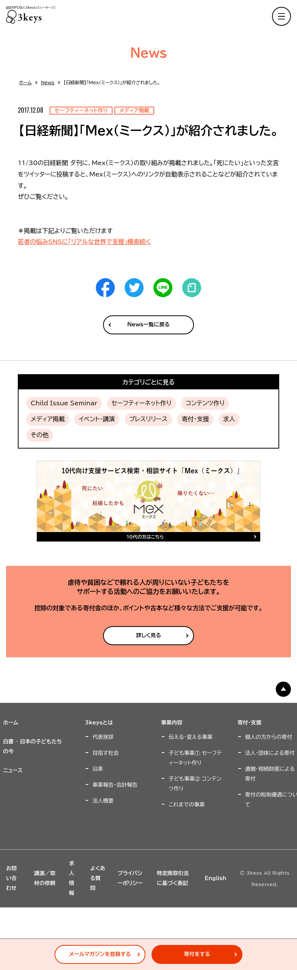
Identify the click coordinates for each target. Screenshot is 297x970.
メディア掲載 (48, 419)
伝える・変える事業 (191, 737)
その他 (39, 435)
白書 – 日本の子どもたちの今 (32, 746)
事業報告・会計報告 (115, 784)
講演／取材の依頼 (44, 878)
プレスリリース (148, 419)
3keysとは (99, 722)
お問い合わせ (11, 878)
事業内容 (171, 722)
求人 (229, 419)
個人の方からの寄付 (268, 737)
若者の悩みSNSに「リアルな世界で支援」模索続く (84, 242)
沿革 (97, 769)
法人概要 (103, 800)
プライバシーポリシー (129, 878)
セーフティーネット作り (141, 403)
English (215, 878)
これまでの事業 (187, 804)
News (48, 82)
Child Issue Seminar (64, 403)
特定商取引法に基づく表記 (173, 878)
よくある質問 (97, 878)
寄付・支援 (195, 419)
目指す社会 (105, 753)
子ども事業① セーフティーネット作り (195, 757)
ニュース (13, 770)
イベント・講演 (97, 419)
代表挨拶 (103, 737)
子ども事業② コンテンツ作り (195, 783)
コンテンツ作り (205, 403)
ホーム (25, 82)
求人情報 (71, 878)
